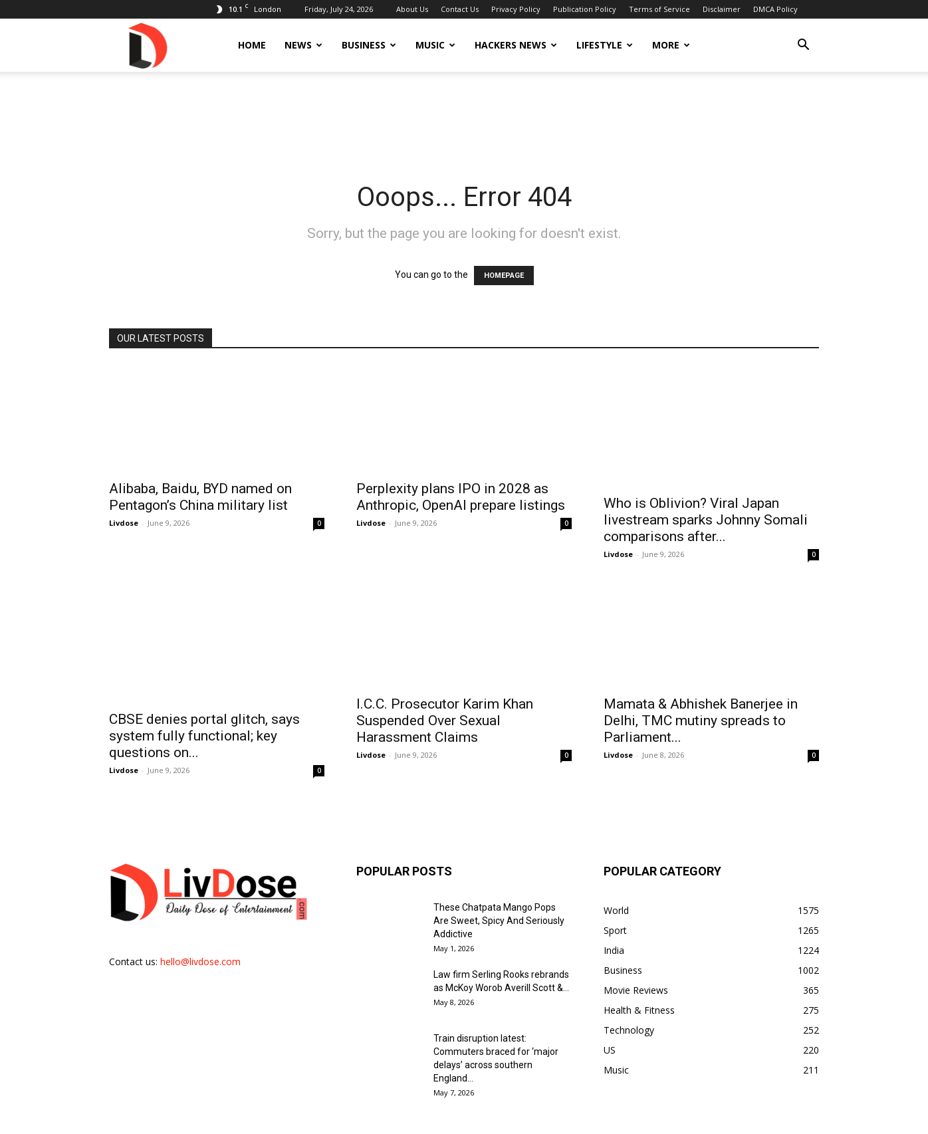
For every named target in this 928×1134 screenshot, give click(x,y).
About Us (412, 9)
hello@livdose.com (200, 931)
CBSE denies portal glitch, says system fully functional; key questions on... (204, 706)
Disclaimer (722, 9)
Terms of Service (659, 9)
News (303, 45)
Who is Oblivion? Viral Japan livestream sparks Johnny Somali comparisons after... (706, 505)
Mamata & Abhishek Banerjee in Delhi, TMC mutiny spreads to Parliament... (701, 706)
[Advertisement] (464, 118)
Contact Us (460, 9)
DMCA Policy (775, 9)
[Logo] (147, 45)
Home (252, 45)
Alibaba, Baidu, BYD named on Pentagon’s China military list (200, 497)
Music (435, 45)
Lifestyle (604, 45)
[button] (803, 46)
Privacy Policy (515, 9)
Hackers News (516, 45)
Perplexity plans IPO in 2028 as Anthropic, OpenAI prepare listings (460, 497)
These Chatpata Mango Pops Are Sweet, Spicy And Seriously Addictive (498, 890)
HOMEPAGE (504, 275)
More (671, 45)
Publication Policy (584, 9)
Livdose (123, 523)
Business (369, 45)
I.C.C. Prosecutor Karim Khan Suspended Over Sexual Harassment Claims (444, 706)
